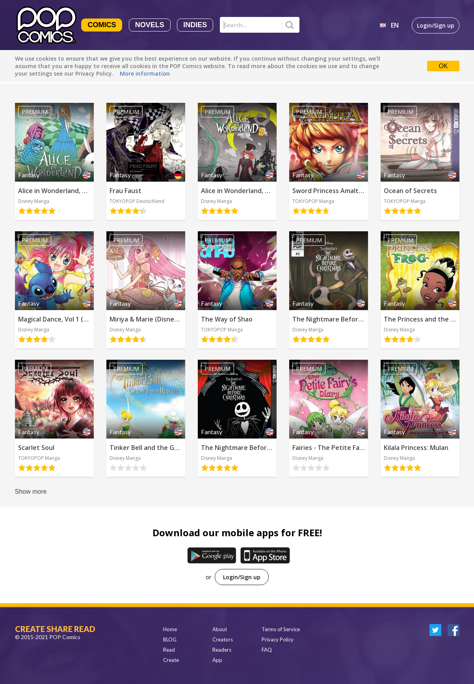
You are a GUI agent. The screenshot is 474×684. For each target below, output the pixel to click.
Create (171, 660)
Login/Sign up (435, 25)
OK (443, 66)
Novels (149, 25)
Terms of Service (281, 629)
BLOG (170, 639)
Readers (221, 650)
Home (170, 629)
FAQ (267, 650)
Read (169, 650)
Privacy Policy (278, 639)
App (217, 660)
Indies (195, 25)
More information (145, 73)
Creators (222, 639)
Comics (101, 25)
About (219, 629)
